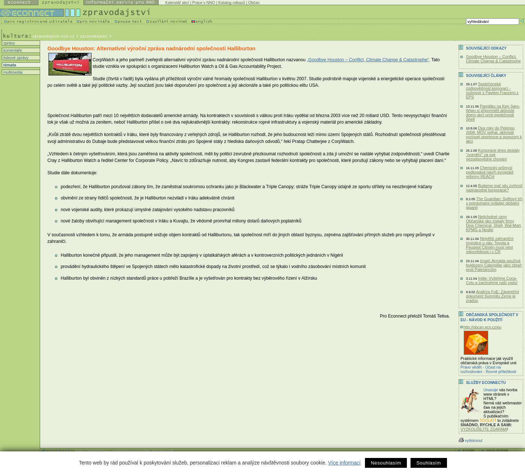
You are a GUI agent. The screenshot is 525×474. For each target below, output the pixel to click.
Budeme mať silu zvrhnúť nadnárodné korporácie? (494, 187)
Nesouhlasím (386, 463)
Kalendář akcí (177, 2)
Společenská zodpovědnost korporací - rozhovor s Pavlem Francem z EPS (492, 90)
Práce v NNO (203, 2)
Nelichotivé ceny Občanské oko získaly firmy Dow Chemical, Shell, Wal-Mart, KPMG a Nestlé (494, 223)
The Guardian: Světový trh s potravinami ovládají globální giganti (494, 203)
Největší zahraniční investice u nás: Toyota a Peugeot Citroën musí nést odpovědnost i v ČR (490, 245)
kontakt (468, 450)
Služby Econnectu (486, 383)
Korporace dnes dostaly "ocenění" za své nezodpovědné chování (493, 154)
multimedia (12, 72)
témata (9, 65)
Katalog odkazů (231, 2)
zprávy (8, 43)
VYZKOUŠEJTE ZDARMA (483, 429)
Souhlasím (428, 463)
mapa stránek (497, 450)
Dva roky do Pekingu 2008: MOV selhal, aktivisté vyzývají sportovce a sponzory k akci (494, 134)
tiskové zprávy (15, 57)
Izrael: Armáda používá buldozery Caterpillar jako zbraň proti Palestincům (494, 265)
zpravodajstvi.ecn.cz (53, 36)
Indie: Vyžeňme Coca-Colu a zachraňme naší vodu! (491, 280)
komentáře (12, 50)
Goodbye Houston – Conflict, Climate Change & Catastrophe (493, 58)
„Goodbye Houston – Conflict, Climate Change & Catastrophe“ (368, 59)
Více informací (344, 463)
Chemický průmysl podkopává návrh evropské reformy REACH (490, 172)
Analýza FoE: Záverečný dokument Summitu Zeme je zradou (492, 296)
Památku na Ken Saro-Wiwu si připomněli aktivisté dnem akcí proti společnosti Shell (493, 112)
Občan (254, 2)
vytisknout (470, 440)
